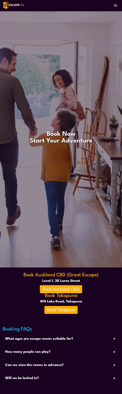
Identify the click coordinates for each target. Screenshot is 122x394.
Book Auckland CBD (61, 289)
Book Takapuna (61, 310)
